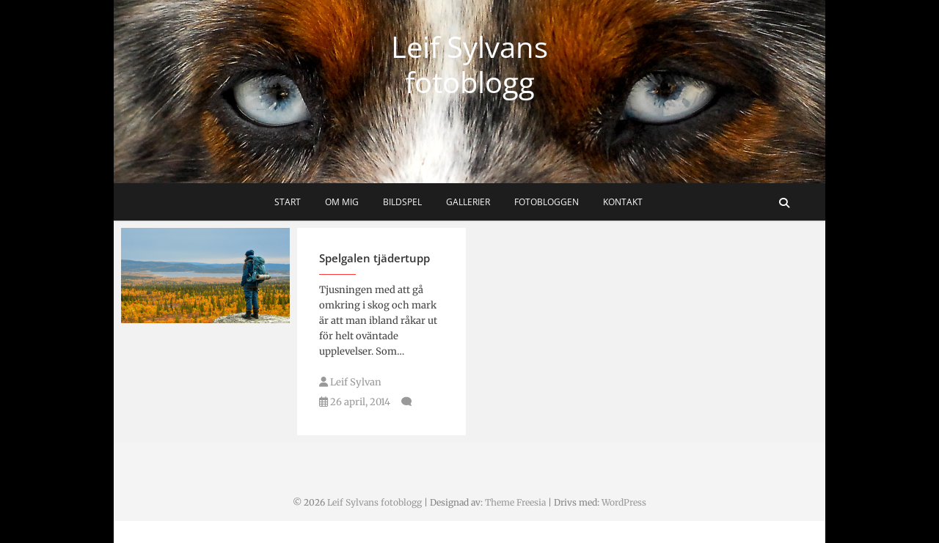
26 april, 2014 (354, 402)
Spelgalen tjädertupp (374, 258)
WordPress (624, 502)
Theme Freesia (515, 502)
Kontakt (623, 202)
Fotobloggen (546, 202)
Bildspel (402, 202)
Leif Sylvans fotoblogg (469, 64)
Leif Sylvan (350, 382)
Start (287, 202)
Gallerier (468, 202)
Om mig (342, 202)
